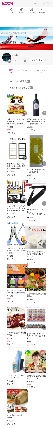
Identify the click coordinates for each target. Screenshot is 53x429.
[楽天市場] (47, 3)
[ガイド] (36, 3)
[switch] (27, 81)
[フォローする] (37, 60)
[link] (16, 105)
